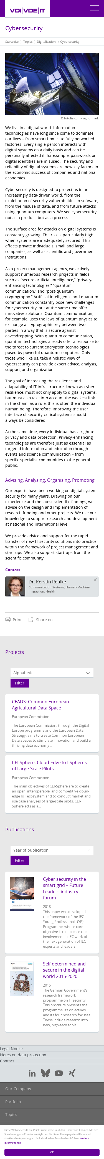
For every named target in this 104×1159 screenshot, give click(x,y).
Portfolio (13, 1101)
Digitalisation (46, 41)
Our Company (18, 1088)
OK (52, 1152)
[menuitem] (13, 620)
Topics (27, 41)
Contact (7, 1060)
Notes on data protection (23, 1054)
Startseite (12, 41)
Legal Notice (11, 1048)
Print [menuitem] (13, 619)
